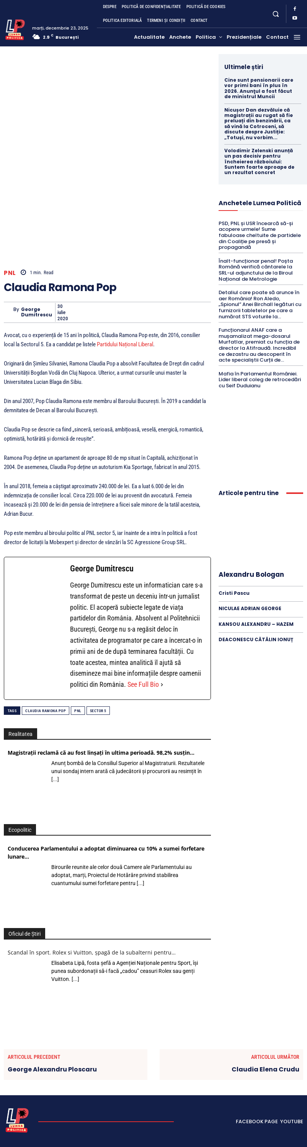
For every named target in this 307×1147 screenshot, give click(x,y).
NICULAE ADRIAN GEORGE (250, 608)
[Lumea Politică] (15, 29)
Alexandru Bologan (251, 574)
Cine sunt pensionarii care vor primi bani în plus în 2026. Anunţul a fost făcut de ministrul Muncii (258, 88)
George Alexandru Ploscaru (52, 1069)
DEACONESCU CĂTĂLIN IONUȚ (256, 639)
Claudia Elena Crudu (265, 1069)
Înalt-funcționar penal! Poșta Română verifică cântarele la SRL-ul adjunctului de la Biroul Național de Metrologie (256, 270)
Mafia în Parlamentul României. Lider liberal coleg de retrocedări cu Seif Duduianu (260, 379)
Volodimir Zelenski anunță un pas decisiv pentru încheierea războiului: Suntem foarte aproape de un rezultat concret (259, 161)
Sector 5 (98, 711)
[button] (275, 13)
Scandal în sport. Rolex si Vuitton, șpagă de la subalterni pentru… (92, 952)
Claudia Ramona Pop (45, 711)
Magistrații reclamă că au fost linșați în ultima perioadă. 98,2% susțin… (101, 752)
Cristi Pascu (234, 593)
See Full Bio (143, 684)
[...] (55, 779)
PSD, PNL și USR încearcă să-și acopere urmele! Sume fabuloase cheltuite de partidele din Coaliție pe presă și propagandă (260, 235)
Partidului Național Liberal (125, 344)
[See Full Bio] (162, 684)
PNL (10, 272)
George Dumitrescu (36, 312)
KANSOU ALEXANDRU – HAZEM (256, 624)
